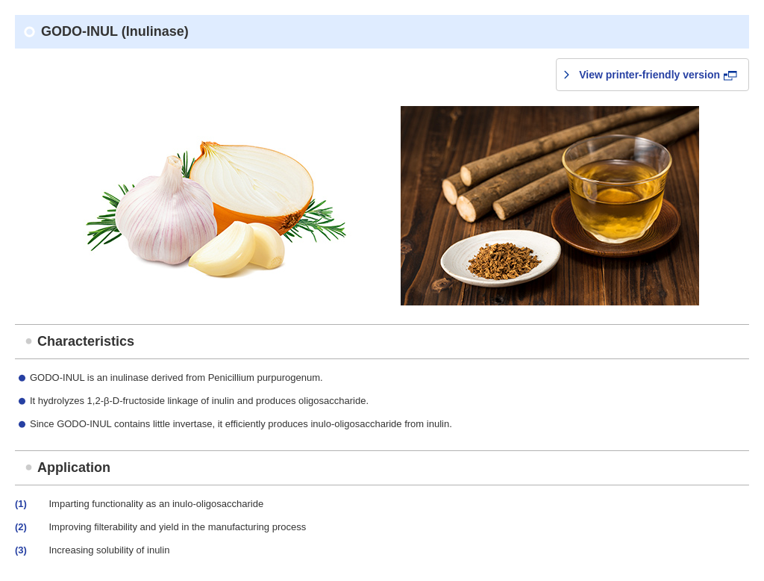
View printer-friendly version (658, 75)
